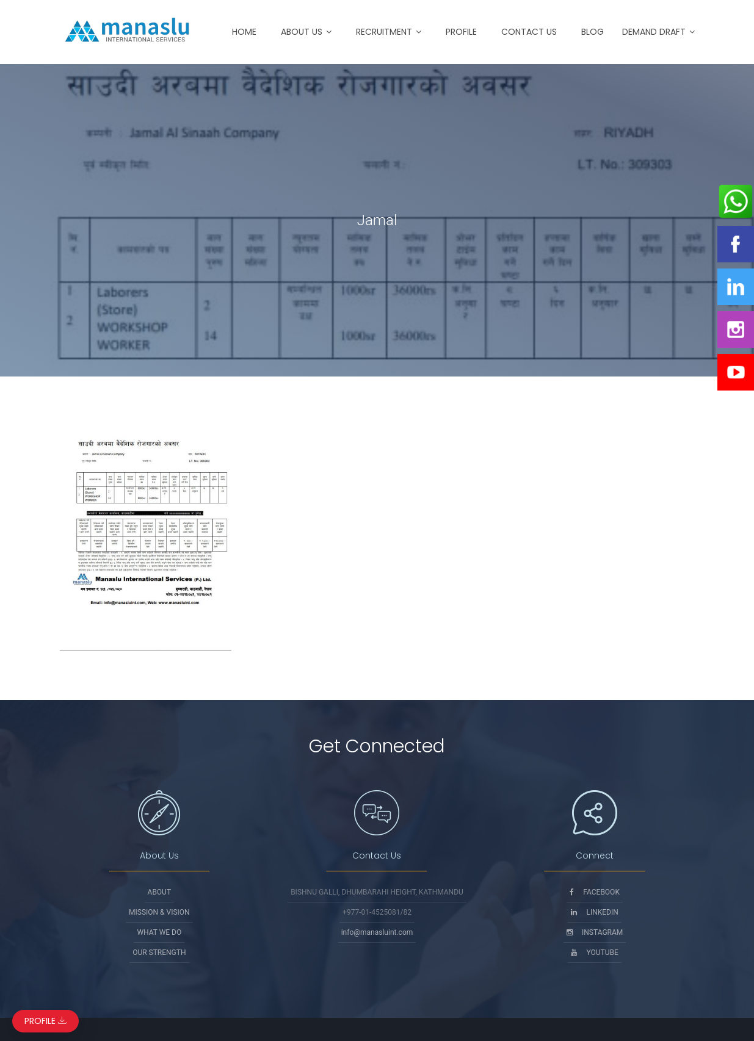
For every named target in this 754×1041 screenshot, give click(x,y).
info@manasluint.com (377, 932)
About (160, 892)
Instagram (595, 932)
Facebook (595, 892)
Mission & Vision (159, 912)
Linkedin (594, 912)
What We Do (159, 932)
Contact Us (529, 32)
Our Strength (159, 952)
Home (244, 32)
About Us (301, 32)
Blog (592, 32)
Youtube (594, 952)
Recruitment (384, 32)
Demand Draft (654, 32)
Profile (461, 32)
